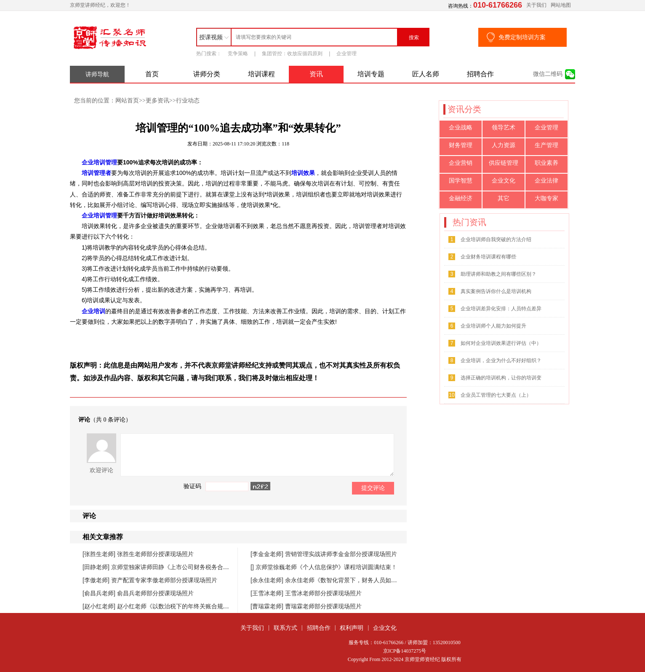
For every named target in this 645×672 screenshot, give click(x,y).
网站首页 (127, 100)
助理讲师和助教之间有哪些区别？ (498, 274)
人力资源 (503, 145)
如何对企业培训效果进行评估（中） (501, 343)
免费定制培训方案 (522, 37)
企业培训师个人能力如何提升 (493, 326)
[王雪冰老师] (268, 593)
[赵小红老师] (100, 606)
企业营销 (460, 163)
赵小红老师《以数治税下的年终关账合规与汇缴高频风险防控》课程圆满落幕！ (220, 606)
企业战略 (460, 127)
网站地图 (561, 5)
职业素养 (546, 163)
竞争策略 (238, 53)
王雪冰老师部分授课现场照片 (323, 593)
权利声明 (351, 627)
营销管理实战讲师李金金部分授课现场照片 (341, 554)
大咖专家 (546, 198)
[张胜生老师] (100, 554)
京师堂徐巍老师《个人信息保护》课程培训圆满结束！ (326, 567)
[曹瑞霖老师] (268, 606)
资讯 (316, 74)
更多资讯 (157, 100)
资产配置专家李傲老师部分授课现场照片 (164, 580)
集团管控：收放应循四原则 (292, 53)
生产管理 (546, 145)
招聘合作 (480, 74)
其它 (503, 198)
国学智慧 (460, 180)
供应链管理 (503, 163)
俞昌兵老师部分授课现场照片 (155, 593)
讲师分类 (206, 74)
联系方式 (285, 627)
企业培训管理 (99, 162)
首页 (152, 74)
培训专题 (370, 74)
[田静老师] (97, 567)
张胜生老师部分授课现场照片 (155, 554)
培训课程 (261, 74)
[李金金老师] (268, 554)
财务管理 (460, 145)
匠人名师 (425, 74)
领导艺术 (503, 127)
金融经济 (460, 198)
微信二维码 (547, 74)
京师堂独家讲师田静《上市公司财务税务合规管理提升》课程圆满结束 (202, 567)
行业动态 (188, 100)
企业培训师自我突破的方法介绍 (496, 239)
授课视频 (211, 37)
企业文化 (503, 180)
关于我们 (536, 5)
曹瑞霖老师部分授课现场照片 (323, 606)
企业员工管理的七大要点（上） (496, 395)
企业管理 (346, 53)
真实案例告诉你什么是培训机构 (496, 291)
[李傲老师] (97, 580)
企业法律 (546, 180)
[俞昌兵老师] (100, 593)
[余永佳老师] (268, 580)
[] (253, 567)
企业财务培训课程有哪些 (488, 257)
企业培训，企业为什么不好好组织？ (501, 360)
